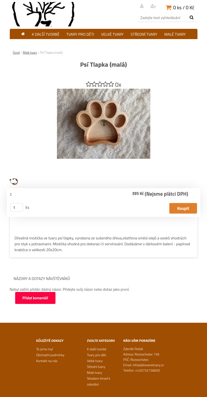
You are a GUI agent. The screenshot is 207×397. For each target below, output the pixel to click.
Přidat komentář (35, 298)
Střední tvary (144, 34)
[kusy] (16, 207)
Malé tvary (175, 34)
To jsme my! (44, 349)
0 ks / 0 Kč (184, 7)
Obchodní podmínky (50, 354)
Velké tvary (112, 34)
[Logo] (43, 14)
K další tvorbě (45, 34)
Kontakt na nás (46, 360)
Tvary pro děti (80, 34)
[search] (191, 17)
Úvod (16, 52)
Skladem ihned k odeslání (103, 43)
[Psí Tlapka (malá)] (103, 91)
